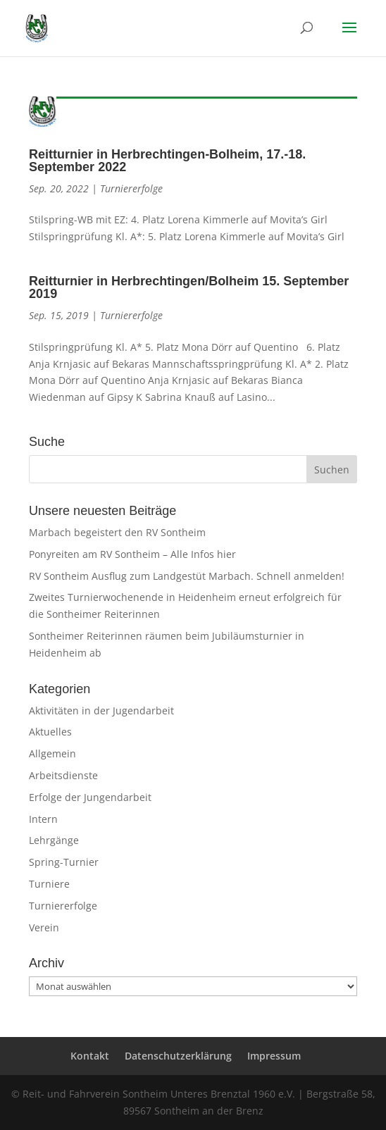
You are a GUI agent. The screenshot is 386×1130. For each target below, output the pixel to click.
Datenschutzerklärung (178, 1055)
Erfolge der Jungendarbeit (90, 797)
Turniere (49, 883)
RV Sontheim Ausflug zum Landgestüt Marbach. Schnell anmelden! (186, 576)
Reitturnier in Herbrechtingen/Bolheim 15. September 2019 (189, 287)
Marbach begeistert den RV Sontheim (117, 532)
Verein (44, 927)
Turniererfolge (131, 188)
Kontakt (89, 1055)
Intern (43, 819)
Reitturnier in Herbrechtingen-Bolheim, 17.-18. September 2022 (167, 160)
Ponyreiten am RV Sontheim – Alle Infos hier (132, 554)
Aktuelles (50, 731)
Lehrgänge (54, 840)
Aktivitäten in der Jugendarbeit (101, 710)
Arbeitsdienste (63, 775)
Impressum (274, 1055)
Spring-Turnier (64, 862)
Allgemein (52, 753)
